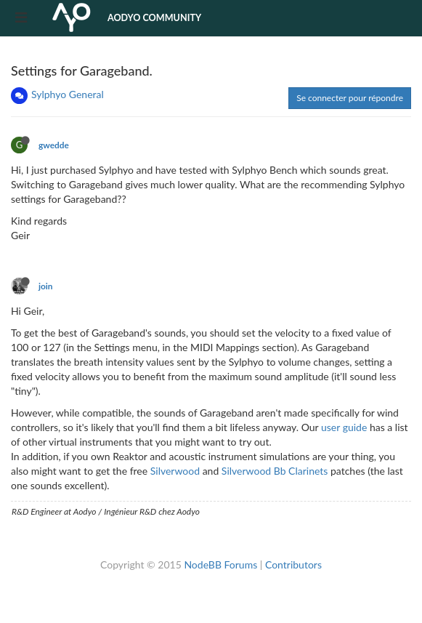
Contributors (293, 564)
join (45, 286)
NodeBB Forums (220, 564)
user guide (344, 427)
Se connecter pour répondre (349, 97)
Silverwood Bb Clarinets (275, 471)
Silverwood (175, 471)
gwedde (53, 145)
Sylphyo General (67, 94)
